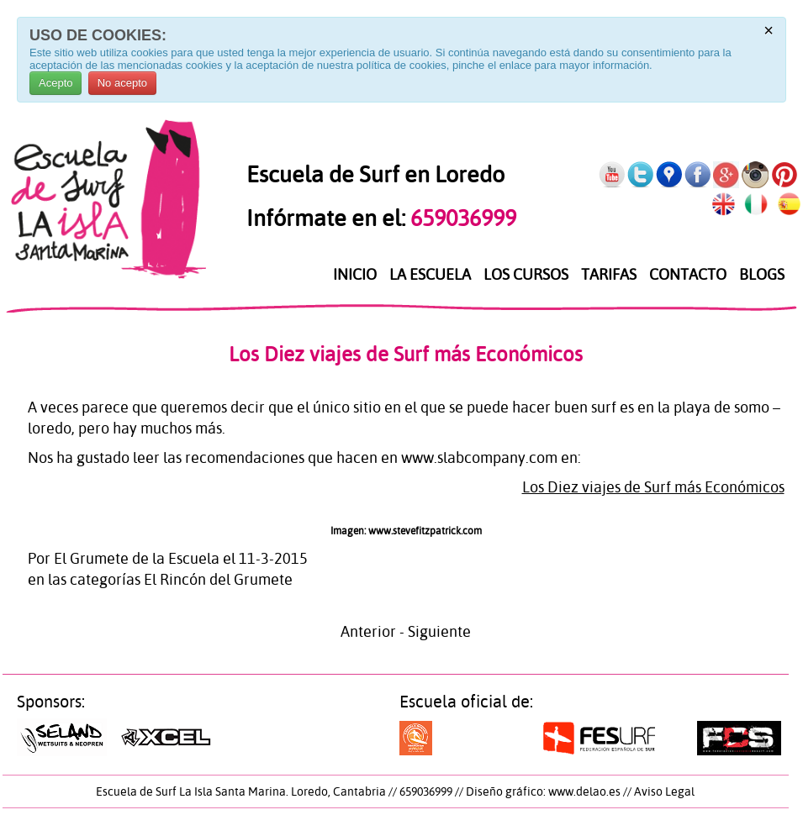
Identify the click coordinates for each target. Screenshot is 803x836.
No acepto (122, 82)
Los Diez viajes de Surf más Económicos (406, 354)
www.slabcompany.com (479, 457)
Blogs (762, 274)
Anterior (368, 631)
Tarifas (609, 274)
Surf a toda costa (450, 738)
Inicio (355, 274)
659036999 (460, 218)
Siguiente (439, 631)
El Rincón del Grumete (218, 579)
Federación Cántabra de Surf (739, 738)
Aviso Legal (664, 791)
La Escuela (430, 274)
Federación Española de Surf (599, 738)
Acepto (55, 82)
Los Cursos (525, 274)
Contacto (687, 274)
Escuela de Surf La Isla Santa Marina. (192, 791)
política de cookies (401, 65)
